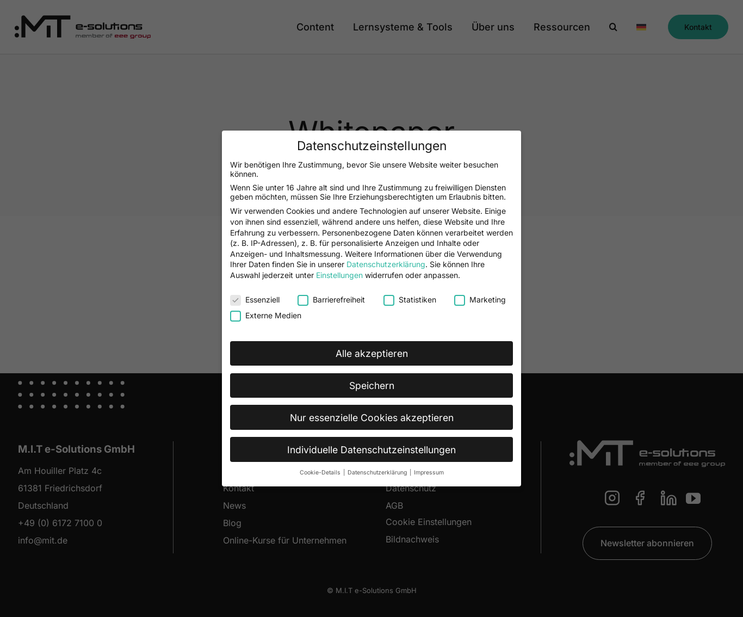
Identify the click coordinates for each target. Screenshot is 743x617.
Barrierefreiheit (331, 299)
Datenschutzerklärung (385, 263)
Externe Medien (265, 314)
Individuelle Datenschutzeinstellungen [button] (371, 449)
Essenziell (255, 299)
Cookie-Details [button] (321, 472)
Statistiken (409, 299)
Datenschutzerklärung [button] (378, 472)
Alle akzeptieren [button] (372, 353)
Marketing (480, 299)
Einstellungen (339, 274)
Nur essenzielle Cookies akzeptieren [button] (372, 417)
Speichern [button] (371, 385)
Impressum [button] (429, 472)
